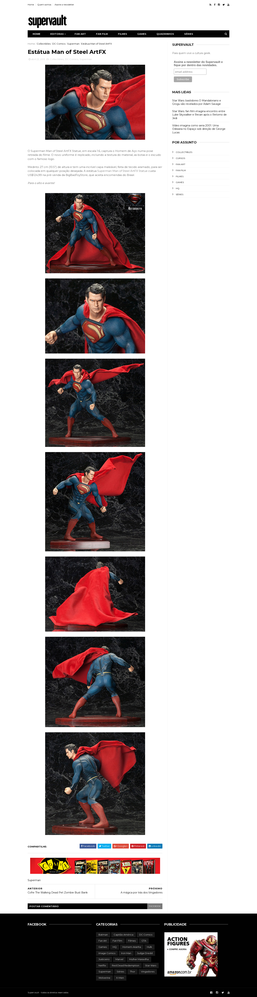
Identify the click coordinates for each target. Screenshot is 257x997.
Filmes (122, 33)
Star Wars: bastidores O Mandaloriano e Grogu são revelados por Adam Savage (196, 102)
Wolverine (104, 977)
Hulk (149, 946)
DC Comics (58, 43)
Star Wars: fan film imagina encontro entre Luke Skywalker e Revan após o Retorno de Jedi (199, 115)
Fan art (80, 33)
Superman (73, 43)
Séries (188, 33)
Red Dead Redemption (125, 965)
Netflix (102, 965)
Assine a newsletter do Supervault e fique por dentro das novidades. (198, 63)
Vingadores (147, 971)
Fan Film (181, 170)
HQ (177, 188)
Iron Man (126, 953)
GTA (144, 940)
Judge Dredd (145, 953)
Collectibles (44, 43)
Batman (103, 934)
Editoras (57, 33)
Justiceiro (104, 959)
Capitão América (123, 934)
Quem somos (44, 4)
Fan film (102, 33)
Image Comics (107, 953)
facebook (155, 906)
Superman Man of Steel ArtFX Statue (122, 171)
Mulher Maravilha (139, 959)
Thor (132, 971)
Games (141, 33)
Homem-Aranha (131, 946)
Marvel (119, 959)
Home (31, 4)
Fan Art (180, 164)
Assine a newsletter (64, 4)
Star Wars (150, 965)
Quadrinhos (165, 33)
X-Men (120, 977)
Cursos (180, 158)
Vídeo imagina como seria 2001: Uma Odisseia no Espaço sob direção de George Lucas (198, 129)
